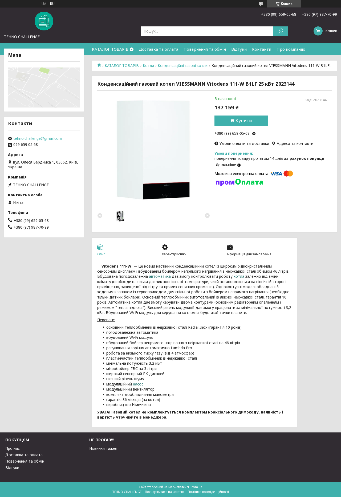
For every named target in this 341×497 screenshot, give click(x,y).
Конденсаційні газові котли (183, 65)
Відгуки (239, 49)
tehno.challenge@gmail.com (37, 138)
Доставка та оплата (158, 49)
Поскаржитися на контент (164, 492)
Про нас (12, 448)
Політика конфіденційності (208, 492)
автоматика (160, 276)
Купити (244, 121)
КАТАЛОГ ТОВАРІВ (110, 49)
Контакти (261, 49)
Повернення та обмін (205, 49)
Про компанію (291, 49)
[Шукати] (280, 31)
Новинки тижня (103, 448)
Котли (148, 65)
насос (138, 384)
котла (239, 276)
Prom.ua (196, 487)
